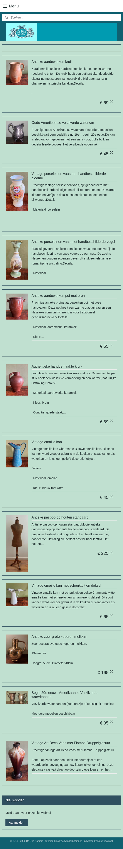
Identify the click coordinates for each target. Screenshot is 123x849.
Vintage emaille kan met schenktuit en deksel (66, 585)
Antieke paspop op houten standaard (60, 517)
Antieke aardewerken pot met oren (58, 295)
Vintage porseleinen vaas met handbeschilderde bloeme (69, 176)
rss (57, 841)
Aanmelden (16, 822)
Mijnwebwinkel (105, 841)
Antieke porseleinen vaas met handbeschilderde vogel (73, 242)
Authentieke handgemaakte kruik (57, 366)
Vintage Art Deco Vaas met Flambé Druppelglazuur (71, 743)
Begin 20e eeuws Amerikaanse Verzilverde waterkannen (65, 695)
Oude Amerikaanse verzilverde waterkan (63, 123)
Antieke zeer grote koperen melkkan (59, 636)
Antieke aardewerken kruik (52, 62)
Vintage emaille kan (47, 442)
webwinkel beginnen (71, 841)
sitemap (49, 841)
